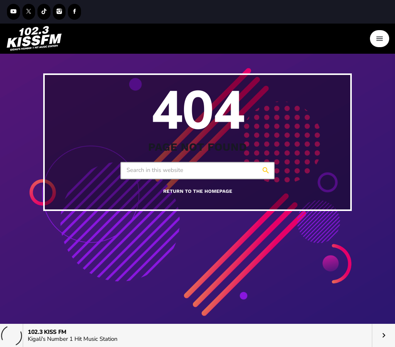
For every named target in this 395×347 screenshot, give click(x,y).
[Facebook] (74, 12)
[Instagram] (59, 12)
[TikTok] (44, 12)
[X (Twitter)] (28, 12)
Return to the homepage (197, 191)
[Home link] (34, 38)
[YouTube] (13, 12)
